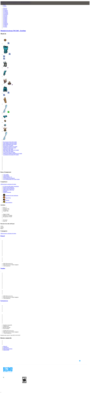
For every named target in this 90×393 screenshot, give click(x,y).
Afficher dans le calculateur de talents (8, 184)
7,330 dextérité (6, 175)
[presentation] (6, 4)
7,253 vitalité (5, 174)
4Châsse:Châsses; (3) (7, 176)
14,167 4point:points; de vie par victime (11, 179)
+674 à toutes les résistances (9, 178)
